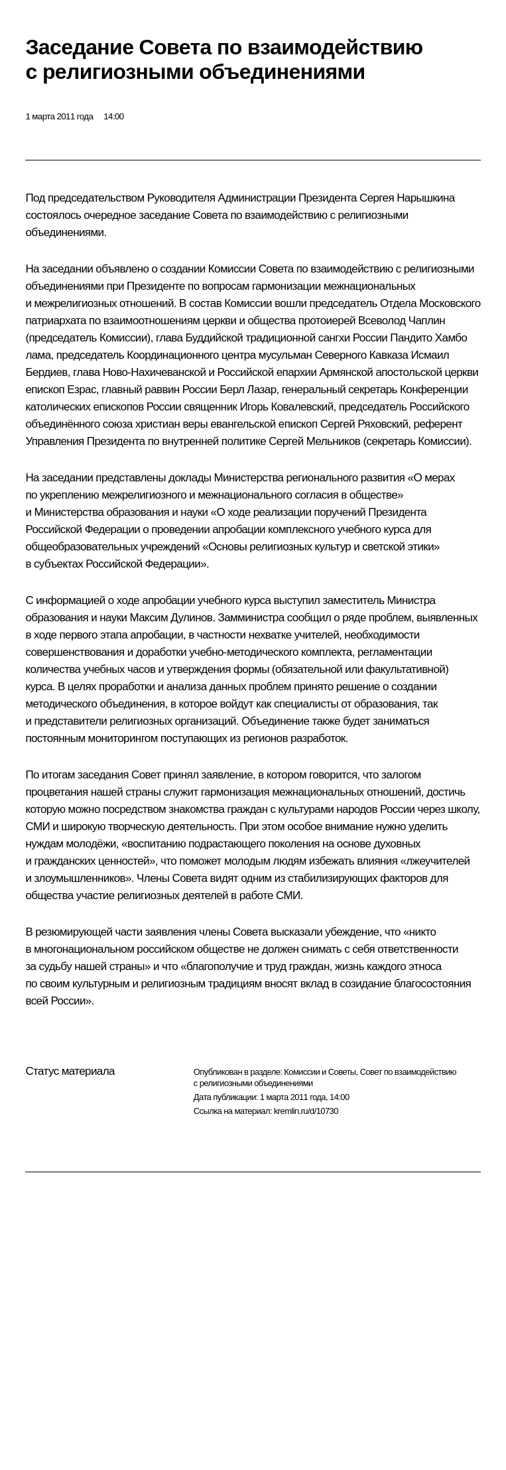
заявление (227, 774)
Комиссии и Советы (319, 1072)
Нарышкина (425, 198)
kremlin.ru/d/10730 (306, 1111)
